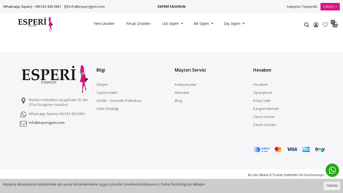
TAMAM (332, 185)
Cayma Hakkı (107, 92)
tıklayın (199, 184)
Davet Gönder (264, 124)
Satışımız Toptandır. (302, 6)
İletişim (102, 84)
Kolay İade (262, 100)
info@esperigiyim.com (87, 6)
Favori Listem (263, 116)
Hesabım (260, 84)
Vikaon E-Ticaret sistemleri (279, 157)
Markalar (182, 92)
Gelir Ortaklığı (107, 108)
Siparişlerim (262, 92)
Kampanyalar (186, 84)
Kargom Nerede (266, 108)
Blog (178, 100)
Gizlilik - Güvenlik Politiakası (118, 100)
